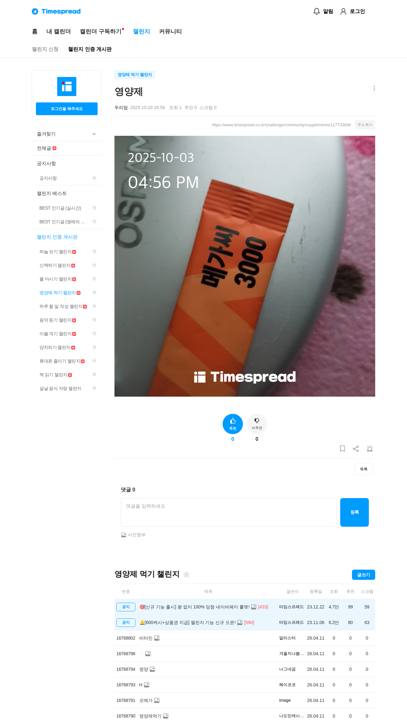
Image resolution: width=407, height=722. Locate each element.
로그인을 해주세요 (66, 109)
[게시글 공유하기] (356, 449)
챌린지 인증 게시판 (90, 49)
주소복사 (365, 124)
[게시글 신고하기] (369, 449)
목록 (364, 469)
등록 (354, 512)
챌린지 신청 (45, 49)
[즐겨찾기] (186, 574)
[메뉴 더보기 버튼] (372, 88)
